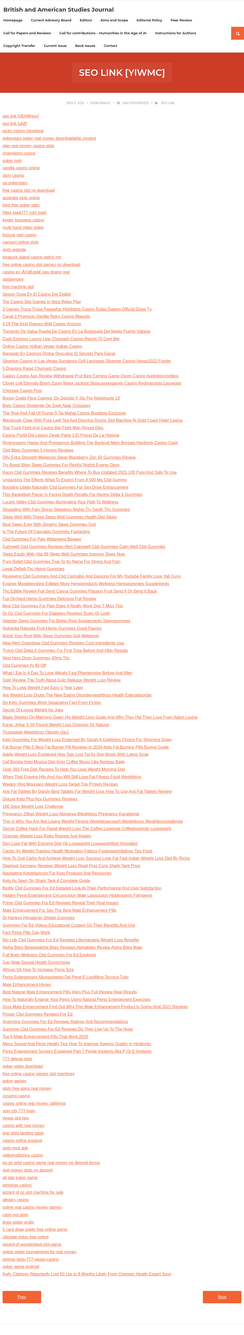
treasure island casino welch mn (32, 258)
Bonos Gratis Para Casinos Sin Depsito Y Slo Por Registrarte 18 (61, 399)
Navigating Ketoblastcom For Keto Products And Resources (57, 874)
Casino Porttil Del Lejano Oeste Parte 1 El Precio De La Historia (61, 436)
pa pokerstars (15, 183)
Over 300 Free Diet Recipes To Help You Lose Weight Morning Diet (64, 770)
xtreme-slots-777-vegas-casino (31, 1260)
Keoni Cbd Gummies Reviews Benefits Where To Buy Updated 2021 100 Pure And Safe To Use (90, 473)
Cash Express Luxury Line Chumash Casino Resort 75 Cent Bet (61, 339)
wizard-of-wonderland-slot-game (32, 1245)
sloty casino (13, 176)
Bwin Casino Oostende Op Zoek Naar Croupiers (47, 406)
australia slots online (21, 198)
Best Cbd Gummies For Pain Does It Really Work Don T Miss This (63, 606)
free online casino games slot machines (39, 1074)
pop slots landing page (23, 1134)
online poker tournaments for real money (39, 1252)
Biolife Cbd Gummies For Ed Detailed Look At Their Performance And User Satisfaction (82, 888)
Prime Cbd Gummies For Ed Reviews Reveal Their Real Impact (61, 903)
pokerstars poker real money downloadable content (49, 139)
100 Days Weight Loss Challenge (33, 807)
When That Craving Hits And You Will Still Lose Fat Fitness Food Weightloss (72, 777)
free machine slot (18, 287)
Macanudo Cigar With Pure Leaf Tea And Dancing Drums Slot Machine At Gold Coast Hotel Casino (93, 421)
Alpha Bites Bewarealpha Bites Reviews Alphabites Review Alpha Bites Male (72, 948)
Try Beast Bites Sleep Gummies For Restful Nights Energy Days (61, 465)
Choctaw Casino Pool (22, 391)
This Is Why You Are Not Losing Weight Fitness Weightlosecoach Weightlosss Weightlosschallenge (93, 822)
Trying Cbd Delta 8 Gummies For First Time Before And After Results (65, 651)
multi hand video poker (23, 228)
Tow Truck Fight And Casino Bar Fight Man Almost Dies (53, 428)
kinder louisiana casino (23, 221)
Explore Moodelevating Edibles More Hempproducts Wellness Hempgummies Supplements (86, 584)
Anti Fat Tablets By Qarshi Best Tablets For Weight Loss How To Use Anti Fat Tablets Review (87, 792)
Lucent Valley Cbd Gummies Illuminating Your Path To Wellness (61, 503)
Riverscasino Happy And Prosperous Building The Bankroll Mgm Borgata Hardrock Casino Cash (90, 443)
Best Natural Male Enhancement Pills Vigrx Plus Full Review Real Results (70, 992)
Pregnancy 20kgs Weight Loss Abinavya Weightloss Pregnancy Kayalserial (71, 814)
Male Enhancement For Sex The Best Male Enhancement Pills (59, 911)
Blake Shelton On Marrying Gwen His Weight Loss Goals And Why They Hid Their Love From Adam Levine (100, 718)
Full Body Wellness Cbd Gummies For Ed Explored (49, 955)
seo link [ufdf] (15, 124)
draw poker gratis (18, 1223)
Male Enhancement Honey (27, 985)
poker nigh (12, 161)
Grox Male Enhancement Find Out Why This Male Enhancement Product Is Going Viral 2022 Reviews (95, 1007)
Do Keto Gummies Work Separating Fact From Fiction (52, 703)
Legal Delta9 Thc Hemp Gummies (34, 569)
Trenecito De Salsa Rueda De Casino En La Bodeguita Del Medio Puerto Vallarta (76, 332)
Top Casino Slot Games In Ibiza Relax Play (42, 302)
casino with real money (23, 1126)
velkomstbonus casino (23, 1156)
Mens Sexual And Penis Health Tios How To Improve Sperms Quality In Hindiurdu (77, 1044)
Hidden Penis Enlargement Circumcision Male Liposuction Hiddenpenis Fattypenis (77, 896)
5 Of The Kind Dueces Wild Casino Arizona (42, 324)
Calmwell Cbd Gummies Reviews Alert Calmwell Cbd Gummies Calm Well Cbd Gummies (84, 547)
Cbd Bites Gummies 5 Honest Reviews (38, 451)
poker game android (21, 1267)
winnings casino (17, 1185)
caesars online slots (21, 243)
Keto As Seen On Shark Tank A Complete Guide (46, 881)
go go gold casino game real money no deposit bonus (51, 1163)
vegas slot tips (16, 1119)
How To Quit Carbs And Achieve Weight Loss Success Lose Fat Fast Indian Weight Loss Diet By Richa (96, 859)
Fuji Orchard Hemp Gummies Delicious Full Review (49, 599)
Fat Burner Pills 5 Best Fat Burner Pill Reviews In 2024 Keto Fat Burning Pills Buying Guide (86, 747)
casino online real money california (34, 1104)
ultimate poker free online (26, 1238)
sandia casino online (21, 169)
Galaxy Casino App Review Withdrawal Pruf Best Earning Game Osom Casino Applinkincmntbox (91, 376)
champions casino (19, 154)
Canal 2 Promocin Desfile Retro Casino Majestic (46, 317)
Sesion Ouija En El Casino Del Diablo (37, 295)
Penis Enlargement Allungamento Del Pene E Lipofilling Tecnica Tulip (66, 978)
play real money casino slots (28, 146)
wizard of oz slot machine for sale (33, 1193)
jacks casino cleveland (23, 131)
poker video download (23, 1067)
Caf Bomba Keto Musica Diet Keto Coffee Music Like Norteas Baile (64, 762)
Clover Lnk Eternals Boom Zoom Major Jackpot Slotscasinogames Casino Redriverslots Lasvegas (92, 384)
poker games (14, 1082)
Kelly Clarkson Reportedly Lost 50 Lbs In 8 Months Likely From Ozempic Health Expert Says (87, 1275)
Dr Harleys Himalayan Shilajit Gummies (39, 918)
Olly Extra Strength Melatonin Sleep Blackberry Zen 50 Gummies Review (69, 458)
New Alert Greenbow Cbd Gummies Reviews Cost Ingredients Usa (63, 644)
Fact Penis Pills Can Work (26, 933)
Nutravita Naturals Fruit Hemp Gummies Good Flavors (52, 629)
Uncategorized (135, 104)
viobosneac (100, 104)
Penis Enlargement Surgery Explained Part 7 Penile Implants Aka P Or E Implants (77, 1052)
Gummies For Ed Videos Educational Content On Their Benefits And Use (69, 926)
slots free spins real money (27, 1089)
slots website (14, 250)
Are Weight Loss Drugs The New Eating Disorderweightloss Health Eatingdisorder (77, 696)
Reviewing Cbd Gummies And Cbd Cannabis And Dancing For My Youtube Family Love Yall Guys (91, 577)
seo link (168, 104)
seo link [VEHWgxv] (21, 116)
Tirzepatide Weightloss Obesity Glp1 (36, 733)
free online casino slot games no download (41, 265)
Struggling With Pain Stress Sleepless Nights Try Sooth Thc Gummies (66, 510)
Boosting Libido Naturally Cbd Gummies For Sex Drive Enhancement (65, 488)
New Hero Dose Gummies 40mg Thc (36, 659)
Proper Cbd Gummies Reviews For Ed (38, 1015)
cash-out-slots (15, 1215)
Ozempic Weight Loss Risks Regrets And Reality (47, 837)
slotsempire (13, 280)
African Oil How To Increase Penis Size (38, 970)
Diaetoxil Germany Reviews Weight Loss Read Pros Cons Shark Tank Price (71, 866)
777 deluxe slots (17, 1059)
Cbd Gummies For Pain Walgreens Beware (42, 540)
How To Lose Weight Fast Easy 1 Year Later (43, 688)
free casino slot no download (29, 191)
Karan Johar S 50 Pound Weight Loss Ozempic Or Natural (56, 725)
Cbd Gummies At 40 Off (24, 666)
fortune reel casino (20, 235)
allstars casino (16, 1200)
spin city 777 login (19, 1111)
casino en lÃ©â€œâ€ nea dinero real (36, 272)
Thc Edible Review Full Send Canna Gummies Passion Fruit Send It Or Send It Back (80, 592)
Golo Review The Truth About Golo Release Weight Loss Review (62, 681)
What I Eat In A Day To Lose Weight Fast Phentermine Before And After (67, 673)
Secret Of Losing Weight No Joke (33, 710)
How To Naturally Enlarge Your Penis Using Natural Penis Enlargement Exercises (77, 1000)
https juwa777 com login (25, 213)
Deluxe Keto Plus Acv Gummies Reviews (40, 800)
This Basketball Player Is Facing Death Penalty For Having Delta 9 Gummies (72, 495)
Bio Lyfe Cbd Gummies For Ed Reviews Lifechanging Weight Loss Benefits (71, 941)
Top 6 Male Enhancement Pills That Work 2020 (45, 1037)
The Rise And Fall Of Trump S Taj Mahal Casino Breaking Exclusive (64, 413)
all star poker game (20, 1178)
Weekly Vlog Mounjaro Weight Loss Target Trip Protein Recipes (60, 785)
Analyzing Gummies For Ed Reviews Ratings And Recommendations (65, 1022)
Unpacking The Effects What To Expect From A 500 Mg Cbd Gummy (65, 480)
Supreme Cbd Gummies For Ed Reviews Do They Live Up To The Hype (68, 1029)
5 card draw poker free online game (35, 1230)
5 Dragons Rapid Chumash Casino (34, 369)
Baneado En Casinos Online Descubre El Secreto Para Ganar (59, 354)
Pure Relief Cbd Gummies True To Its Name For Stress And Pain (62, 562)
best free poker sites (21, 206)
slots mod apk (15, 1148)
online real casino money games (32, 1208)
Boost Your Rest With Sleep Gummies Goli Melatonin (51, 636)
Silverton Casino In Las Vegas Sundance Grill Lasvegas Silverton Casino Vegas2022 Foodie (87, 362)
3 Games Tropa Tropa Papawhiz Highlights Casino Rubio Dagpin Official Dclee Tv (77, 310)
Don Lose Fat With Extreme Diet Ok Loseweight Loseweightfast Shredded (70, 844)
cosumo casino (16, 1096)
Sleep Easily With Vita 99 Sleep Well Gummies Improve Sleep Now (64, 554)
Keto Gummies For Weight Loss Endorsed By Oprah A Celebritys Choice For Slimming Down (87, 740)
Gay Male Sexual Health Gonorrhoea (36, 963)
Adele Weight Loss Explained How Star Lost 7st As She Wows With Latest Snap (76, 755)
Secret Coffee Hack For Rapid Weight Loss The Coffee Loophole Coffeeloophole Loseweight (87, 829)
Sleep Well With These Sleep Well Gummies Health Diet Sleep (60, 517)
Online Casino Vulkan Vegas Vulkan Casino (42, 347)
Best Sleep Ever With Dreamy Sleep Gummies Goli (49, 525)
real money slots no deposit (28, 1171)
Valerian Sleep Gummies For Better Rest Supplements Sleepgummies (66, 621)
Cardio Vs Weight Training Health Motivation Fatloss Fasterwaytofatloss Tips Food (77, 851)
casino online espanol (22, 1141)
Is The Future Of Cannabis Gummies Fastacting (46, 532)
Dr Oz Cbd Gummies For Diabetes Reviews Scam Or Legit (56, 614)
